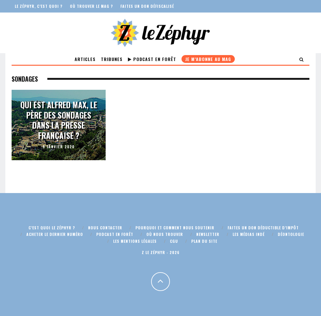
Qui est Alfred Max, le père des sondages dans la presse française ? (58, 120)
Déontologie (291, 234)
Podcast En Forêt (152, 59)
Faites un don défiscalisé (147, 6)
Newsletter (207, 234)
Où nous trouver (164, 234)
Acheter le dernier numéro (54, 234)
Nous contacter (105, 227)
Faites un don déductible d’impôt (263, 227)
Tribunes (112, 59)
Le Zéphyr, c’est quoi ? (38, 6)
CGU (174, 241)
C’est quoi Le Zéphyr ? (52, 227)
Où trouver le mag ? (91, 6)
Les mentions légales (135, 241)
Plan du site (204, 241)
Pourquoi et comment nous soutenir (174, 227)
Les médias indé (249, 234)
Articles (85, 59)
